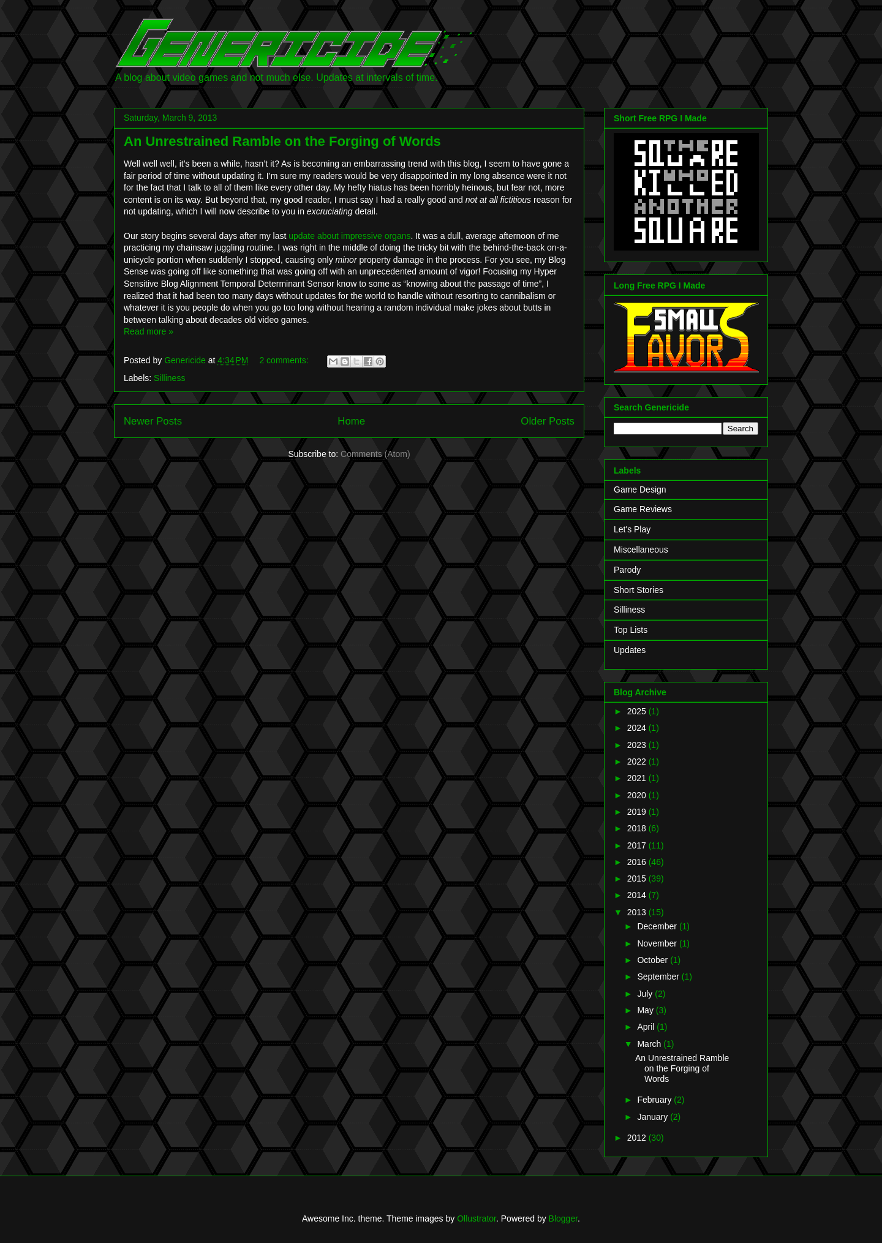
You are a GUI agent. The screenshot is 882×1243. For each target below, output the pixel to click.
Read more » (148, 331)
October (653, 960)
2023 (638, 745)
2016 (638, 862)
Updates (630, 650)
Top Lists (630, 630)
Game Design (640, 489)
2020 (638, 795)
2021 (638, 778)
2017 (638, 845)
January (653, 1117)
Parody (627, 570)
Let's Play (632, 529)
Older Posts (548, 421)
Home (351, 421)
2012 (638, 1138)
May (646, 1010)
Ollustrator (476, 1218)
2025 (638, 711)
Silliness (169, 378)
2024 (638, 728)
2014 (638, 895)
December (658, 926)
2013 (638, 912)
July (646, 994)
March (650, 1044)
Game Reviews (643, 509)
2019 (638, 812)
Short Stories (638, 590)
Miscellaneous (641, 549)
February (655, 1100)
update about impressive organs (349, 236)
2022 (638, 761)
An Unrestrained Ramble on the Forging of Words (282, 141)
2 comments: (285, 360)
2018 (638, 828)
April (647, 1027)
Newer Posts (153, 421)
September (659, 976)
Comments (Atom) (375, 454)
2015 (638, 878)
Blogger (563, 1218)
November (658, 943)
